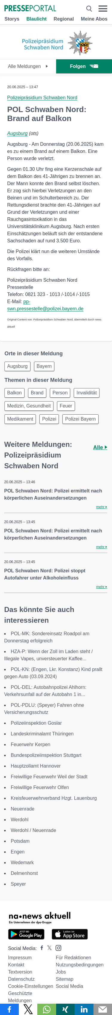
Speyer (18, 884)
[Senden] (102, 1009)
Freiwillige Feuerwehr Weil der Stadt (49, 776)
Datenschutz (21, 979)
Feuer (66, 405)
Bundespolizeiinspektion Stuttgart (46, 755)
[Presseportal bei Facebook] (40, 948)
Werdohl (19, 819)
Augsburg (17, 133)
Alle (100, 447)
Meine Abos (94, 18)
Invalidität (86, 392)
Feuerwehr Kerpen (30, 744)
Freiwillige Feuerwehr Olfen (40, 787)
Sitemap (64, 979)
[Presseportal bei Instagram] (56, 947)
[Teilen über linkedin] (84, 1009)
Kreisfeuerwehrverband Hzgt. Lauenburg (54, 798)
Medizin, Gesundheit (29, 405)
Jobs (61, 971)
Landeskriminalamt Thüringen (42, 733)
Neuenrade (22, 808)
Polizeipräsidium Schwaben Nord (42, 97)
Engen (17, 851)
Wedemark (22, 862)
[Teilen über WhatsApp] (46, 1009)
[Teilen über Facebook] (9, 1009)
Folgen (84, 66)
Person (60, 392)
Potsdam (20, 841)
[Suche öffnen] (89, 9)
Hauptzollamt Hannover (36, 765)
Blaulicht (36, 18)
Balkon (14, 392)
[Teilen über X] (28, 1009)
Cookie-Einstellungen (30, 986)
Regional (64, 18)
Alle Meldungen (28, 66)
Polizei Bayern (80, 419)
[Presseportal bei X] (47, 948)
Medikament (20, 419)
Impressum (20, 957)
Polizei (49, 419)
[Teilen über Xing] (65, 1009)
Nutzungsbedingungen (80, 964)
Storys (11, 18)
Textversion (20, 971)
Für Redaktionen (73, 957)
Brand (37, 392)
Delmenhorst (24, 873)
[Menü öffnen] (103, 9)
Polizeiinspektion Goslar (36, 723)
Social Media (69, 986)
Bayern (44, 366)
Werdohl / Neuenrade (33, 830)
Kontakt (16, 964)
